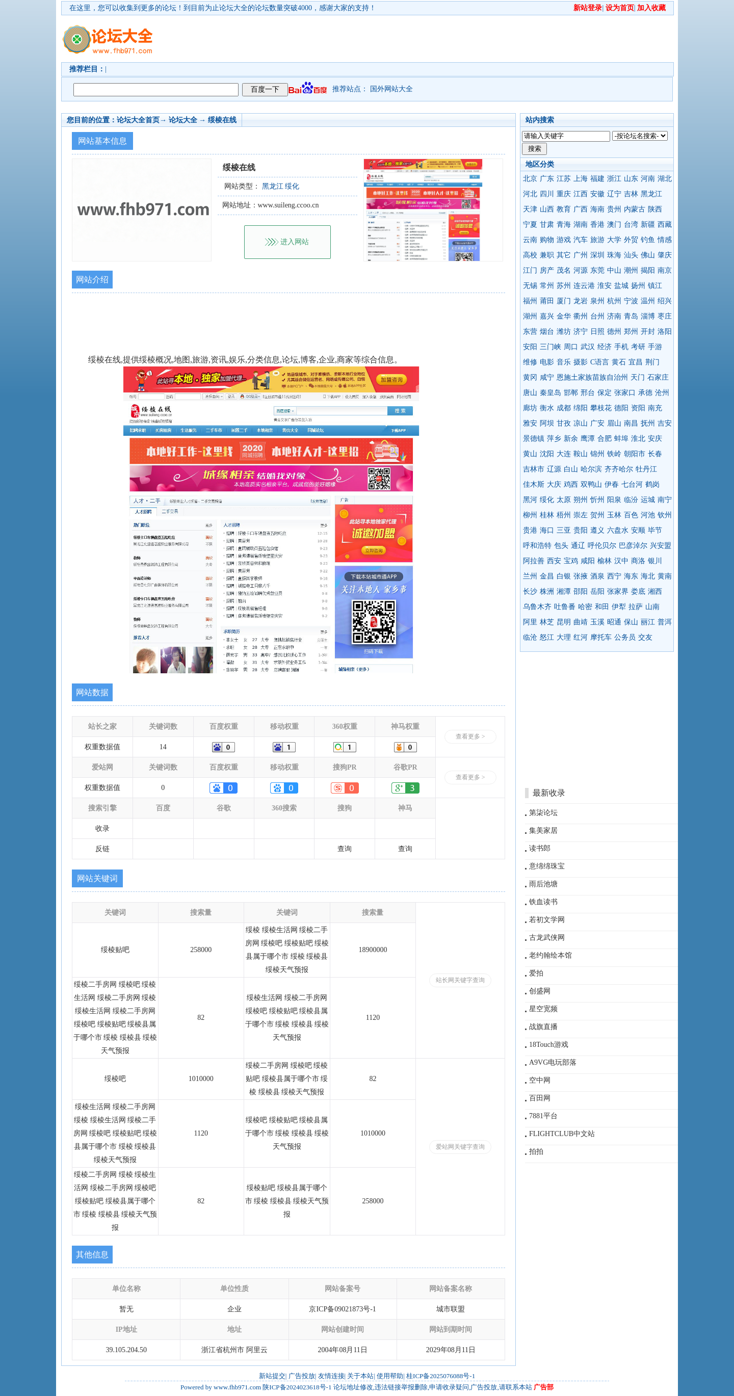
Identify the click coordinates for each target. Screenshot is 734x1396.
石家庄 (658, 377)
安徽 (597, 194)
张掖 (580, 576)
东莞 (597, 270)
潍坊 (564, 331)
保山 (631, 622)
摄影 (580, 362)
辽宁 (614, 194)
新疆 (648, 224)
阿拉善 (533, 561)
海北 (648, 576)
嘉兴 (547, 316)
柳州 (530, 515)
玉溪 (597, 622)
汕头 (631, 255)
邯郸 (571, 393)
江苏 (564, 178)
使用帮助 (390, 1376)
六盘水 (617, 530)
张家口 (625, 393)
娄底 (638, 591)
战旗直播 (543, 1027)
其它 (564, 255)
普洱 (665, 622)
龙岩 (580, 301)
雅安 (530, 423)
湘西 (655, 591)
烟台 (547, 331)
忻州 (597, 500)
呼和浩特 (537, 545)
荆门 (652, 362)
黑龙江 (651, 194)
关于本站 (360, 1376)
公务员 (625, 637)
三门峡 (550, 347)
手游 (655, 347)
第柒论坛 (543, 812)
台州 (597, 316)
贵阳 (580, 530)
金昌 (547, 576)
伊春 (612, 484)
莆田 (547, 301)
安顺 (638, 530)
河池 (648, 515)
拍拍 (536, 1151)
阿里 (530, 622)
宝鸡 (571, 561)
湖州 (530, 316)
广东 (547, 178)
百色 (631, 515)
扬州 (638, 285)
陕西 (655, 209)
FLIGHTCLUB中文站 (562, 1134)
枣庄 (665, 316)
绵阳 (580, 408)
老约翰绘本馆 (550, 955)
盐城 (621, 285)
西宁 (614, 576)
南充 (655, 408)
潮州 (631, 270)
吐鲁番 (564, 607)
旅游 (597, 240)
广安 (597, 423)
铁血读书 (543, 902)
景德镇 (533, 438)
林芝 (547, 622)
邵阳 (580, 591)
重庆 (564, 194)
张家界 (617, 591)
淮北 (638, 438)
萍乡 (554, 438)
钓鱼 (648, 240)
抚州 (648, 423)
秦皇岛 (550, 393)
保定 (604, 393)
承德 (645, 393)
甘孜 (564, 423)
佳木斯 (533, 484)
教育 (564, 209)
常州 (547, 285)
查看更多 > (470, 736)
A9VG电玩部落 (552, 1062)
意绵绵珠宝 (547, 866)
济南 (614, 316)
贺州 (597, 515)
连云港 (584, 285)
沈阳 (547, 454)
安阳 (530, 347)
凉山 (580, 423)
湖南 (580, 224)
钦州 (665, 515)
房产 (547, 270)
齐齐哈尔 (619, 469)
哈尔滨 (591, 469)
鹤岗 (652, 484)
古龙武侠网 (547, 937)
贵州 (614, 209)
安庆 (655, 438)
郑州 (631, 331)
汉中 (621, 561)
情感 (665, 240)
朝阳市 (634, 454)
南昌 (631, 423)
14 (163, 747)
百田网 (539, 1098)
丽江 (648, 622)
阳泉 (614, 500)
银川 (655, 561)
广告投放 (302, 1376)
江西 (580, 194)
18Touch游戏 (548, 1044)
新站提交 (272, 1376)
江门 (530, 270)
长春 (655, 454)
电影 (547, 362)
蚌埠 (621, 438)
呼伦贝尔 (602, 545)
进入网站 (294, 242)
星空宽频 (543, 1009)
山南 (652, 607)
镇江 (655, 285)
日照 (597, 331)
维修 (530, 362)
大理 (564, 637)
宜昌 (635, 362)
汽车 (580, 240)
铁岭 (614, 454)
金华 (564, 316)
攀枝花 (601, 408)
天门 (638, 377)
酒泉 (597, 576)
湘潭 (564, 591)
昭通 (614, 622)
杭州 (614, 301)
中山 (614, 270)
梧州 (564, 515)
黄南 (665, 576)
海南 (597, 209)
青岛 (631, 316)
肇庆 (665, 255)
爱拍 (536, 973)
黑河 (530, 500)
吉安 (665, 423)
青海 (564, 224)
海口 (547, 530)
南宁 (665, 500)
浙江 (614, 178)
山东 (631, 178)
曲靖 (580, 622)
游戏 (564, 240)
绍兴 (665, 301)
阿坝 (547, 423)
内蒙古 (634, 209)
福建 (597, 178)
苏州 (564, 285)
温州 (648, 301)
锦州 (597, 454)
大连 (564, 454)
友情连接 (331, 1376)
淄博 (648, 316)
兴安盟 (660, 545)
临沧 (530, 637)
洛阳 (665, 331)
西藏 (665, 224)
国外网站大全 (391, 89)
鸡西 (571, 484)
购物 (547, 240)
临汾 (631, 500)
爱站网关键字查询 (460, 1146)
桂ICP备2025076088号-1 (440, 1376)
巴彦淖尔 (633, 545)
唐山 (530, 393)
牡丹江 (646, 469)
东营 (530, 331)
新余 (571, 438)
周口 (571, 347)
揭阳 (648, 270)
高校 (530, 255)
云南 (530, 240)
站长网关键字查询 (460, 980)
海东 (631, 576)
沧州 (662, 393)
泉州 (597, 301)
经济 (604, 347)
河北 (530, 194)
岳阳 (597, 591)
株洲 (547, 591)
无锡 (530, 285)
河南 (648, 178)
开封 (648, 331)
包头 (561, 545)
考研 (638, 347)
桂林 (547, 515)
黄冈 (530, 377)
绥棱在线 (222, 120)
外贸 (631, 240)
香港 (597, 224)
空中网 (539, 1080)
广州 (580, 255)
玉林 (614, 515)
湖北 (665, 178)
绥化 (547, 500)
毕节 (655, 530)
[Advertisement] (425, 39)
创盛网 (539, 991)
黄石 (619, 362)
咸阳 (588, 561)
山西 (547, 209)
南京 (665, 270)
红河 (580, 637)
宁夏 (530, 224)
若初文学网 (547, 920)
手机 (621, 347)
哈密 (585, 607)
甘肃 (547, 224)
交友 (645, 637)
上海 (580, 178)
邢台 (588, 393)
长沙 (530, 591)
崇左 (580, 515)
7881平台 (543, 1116)
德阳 (621, 408)
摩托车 (601, 637)
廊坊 (530, 408)
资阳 (638, 408)
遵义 (597, 530)
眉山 (614, 423)
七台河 (632, 484)
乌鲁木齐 (537, 607)
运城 (648, 500)
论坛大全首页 (138, 120)
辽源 (554, 469)
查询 (344, 849)
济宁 (580, 331)
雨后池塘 (543, 884)
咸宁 (547, 377)
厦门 (564, 301)
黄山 (530, 454)
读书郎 (539, 848)
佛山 (648, 255)
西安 (554, 561)
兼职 (547, 255)
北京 (530, 178)
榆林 (604, 561)
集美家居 (543, 830)
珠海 (614, 255)
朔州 (580, 500)
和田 (602, 607)
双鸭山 (591, 484)
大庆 (554, 484)
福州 (530, 301)
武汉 (588, 347)
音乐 (564, 362)
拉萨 (635, 607)
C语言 (599, 362)
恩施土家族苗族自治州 (592, 377)
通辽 (578, 545)
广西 (580, 209)
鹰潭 (588, 438)
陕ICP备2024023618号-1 (297, 1387)
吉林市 (533, 469)
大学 (614, 240)
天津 (530, 209)
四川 (547, 194)
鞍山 (580, 454)
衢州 (580, 316)
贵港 (530, 530)
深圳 (597, 255)
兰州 (530, 576)
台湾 (631, 224)
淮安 (604, 285)
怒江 (547, 637)
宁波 (631, 301)
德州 (614, 331)
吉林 (631, 194)
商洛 (638, 561)
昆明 (564, 622)
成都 (564, 408)
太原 (564, 500)
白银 (564, 576)
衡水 (547, 408)
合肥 (604, 438)
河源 (580, 270)
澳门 (614, 224)
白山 (571, 469)
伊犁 (619, 607)
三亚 (564, 530)
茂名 (564, 270)
